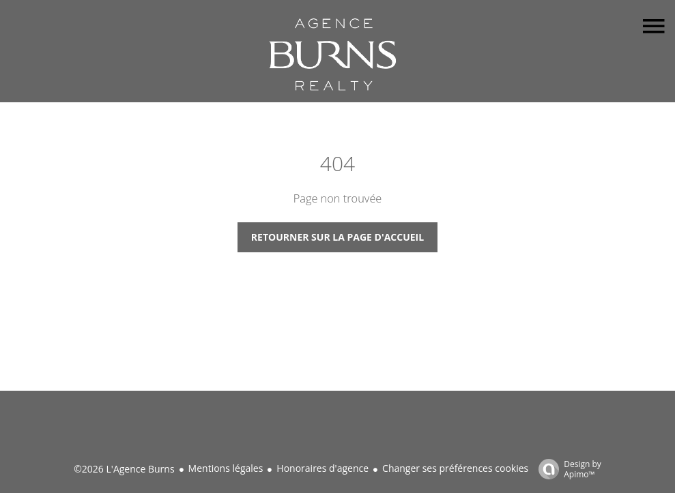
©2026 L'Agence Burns (124, 468)
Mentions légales (225, 468)
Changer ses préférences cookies (455, 468)
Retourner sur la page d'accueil (337, 236)
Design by (566, 468)
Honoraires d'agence (322, 468)
